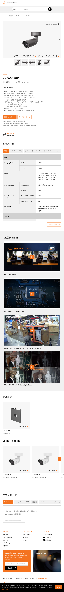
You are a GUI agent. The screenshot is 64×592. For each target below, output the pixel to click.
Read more (5, 589)
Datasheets (8, 502)
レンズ (13, 151)
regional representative (21, 123)
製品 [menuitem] (14, 9)
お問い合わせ (9, 117)
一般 (57, 151)
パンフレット (44, 502)
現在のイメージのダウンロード (25, 56)
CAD (27, 502)
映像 (5, 151)
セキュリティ (48, 151)
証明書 (34, 502)
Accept (58, 587)
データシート (24, 117)
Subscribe (11, 568)
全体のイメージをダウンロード (49, 56)
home (4, 16)
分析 (26, 151)
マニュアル (18, 502)
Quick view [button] (23, 426)
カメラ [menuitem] (17, 16)
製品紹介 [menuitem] (11, 16)
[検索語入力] (35, 9)
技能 (20, 151)
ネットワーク (36, 151)
